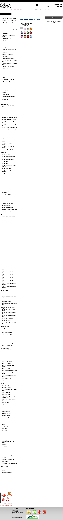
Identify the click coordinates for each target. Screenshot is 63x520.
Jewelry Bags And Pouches (6, 196)
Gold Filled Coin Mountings (6, 168)
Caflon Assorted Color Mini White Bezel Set (9, 127)
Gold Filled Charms (5, 163)
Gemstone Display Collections (7, 194)
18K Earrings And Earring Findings (8, 81)
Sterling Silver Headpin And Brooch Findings (9, 370)
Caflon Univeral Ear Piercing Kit (7, 149)
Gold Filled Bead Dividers (6, 154)
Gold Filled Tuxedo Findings (6, 188)
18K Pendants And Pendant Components (9, 88)
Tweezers (3, 437)
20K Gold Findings (4, 99)
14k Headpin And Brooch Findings (8, 58)
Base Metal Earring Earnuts (6, 110)
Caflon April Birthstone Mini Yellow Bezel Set (9, 119)
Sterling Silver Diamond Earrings (7, 343)
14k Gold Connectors (5, 56)
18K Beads (3, 77)
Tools (2, 422)
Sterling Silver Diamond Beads (7, 332)
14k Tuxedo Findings (5, 70)
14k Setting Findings (5, 68)
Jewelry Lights (4, 428)
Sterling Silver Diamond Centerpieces (8, 334)
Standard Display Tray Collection (7, 211)
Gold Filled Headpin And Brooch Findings (9, 175)
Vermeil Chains (4, 444)
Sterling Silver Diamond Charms (7, 336)
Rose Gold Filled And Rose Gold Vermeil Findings (8, 308)
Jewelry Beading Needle (6, 394)
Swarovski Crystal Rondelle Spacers (8, 419)
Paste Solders (4, 468)
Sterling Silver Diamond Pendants (7, 345)
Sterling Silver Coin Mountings (7, 361)
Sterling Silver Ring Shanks (6, 378)
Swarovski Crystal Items (5, 409)
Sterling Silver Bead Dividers (7, 349)
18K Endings (4, 83)
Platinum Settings (5, 299)
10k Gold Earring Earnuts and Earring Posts (9, 22)
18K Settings (4, 92)
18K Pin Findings (5, 90)
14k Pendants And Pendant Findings (8, 66)
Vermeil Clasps (4, 448)
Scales (3, 432)
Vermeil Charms (4, 446)
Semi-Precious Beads (5, 326)
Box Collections (4, 192)
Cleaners (3, 424)
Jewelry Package (4, 404)
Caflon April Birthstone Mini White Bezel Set (9, 117)
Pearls (2, 214)
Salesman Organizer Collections (7, 207)
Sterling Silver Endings (6, 368)
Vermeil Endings (4, 457)
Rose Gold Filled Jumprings (6, 320)
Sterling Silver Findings (5, 348)
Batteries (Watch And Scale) (6, 387)
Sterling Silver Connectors (6, 363)
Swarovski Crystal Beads (6, 411)
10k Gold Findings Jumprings (7, 24)
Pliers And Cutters (5, 430)
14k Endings (4, 47)
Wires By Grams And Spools (6, 472)
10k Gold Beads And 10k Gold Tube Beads (9, 18)
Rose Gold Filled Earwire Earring (7, 318)
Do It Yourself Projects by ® (6, 505)
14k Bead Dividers (5, 33)
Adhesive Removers (5, 385)
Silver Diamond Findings (5, 331)
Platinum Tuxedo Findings (6, 301)
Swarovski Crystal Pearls (6, 415)
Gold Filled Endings (5, 173)
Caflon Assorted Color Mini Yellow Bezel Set (9, 129)
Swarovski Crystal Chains (6, 413)
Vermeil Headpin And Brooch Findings (8, 459)
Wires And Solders (4, 466)
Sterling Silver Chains (5, 354)
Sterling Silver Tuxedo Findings (7, 380)
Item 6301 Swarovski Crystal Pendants (25, 15)
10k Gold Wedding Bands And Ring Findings (9, 29)
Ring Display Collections (6, 205)
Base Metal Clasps (5, 108)
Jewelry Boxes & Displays (5, 191)
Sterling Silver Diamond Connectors (8, 341)
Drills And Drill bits (5, 426)
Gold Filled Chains (5, 161)
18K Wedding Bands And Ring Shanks (8, 96)
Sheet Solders (4, 470)
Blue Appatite (4, 328)
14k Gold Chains (4, 52)
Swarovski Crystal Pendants (6, 417)
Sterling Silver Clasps (5, 359)
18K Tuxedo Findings (5, 94)
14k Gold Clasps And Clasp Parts (7, 54)
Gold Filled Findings (4, 152)
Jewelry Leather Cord (5, 402)
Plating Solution (4, 406)
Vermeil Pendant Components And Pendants (9, 463)
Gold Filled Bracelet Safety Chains (7, 159)
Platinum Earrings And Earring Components (9, 294)
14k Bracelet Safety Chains (6, 38)
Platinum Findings (4, 290)
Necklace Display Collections (7, 201)
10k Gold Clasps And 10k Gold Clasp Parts (9, 20)
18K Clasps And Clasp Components (8, 79)
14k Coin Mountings (5, 40)
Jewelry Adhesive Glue (6, 392)
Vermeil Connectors (5, 450)
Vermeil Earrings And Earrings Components (9, 455)
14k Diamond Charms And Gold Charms (8, 42)
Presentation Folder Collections (7, 203)
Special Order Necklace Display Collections (9, 209)
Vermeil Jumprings (5, 461)
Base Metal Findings (4, 104)
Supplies (2, 383)
